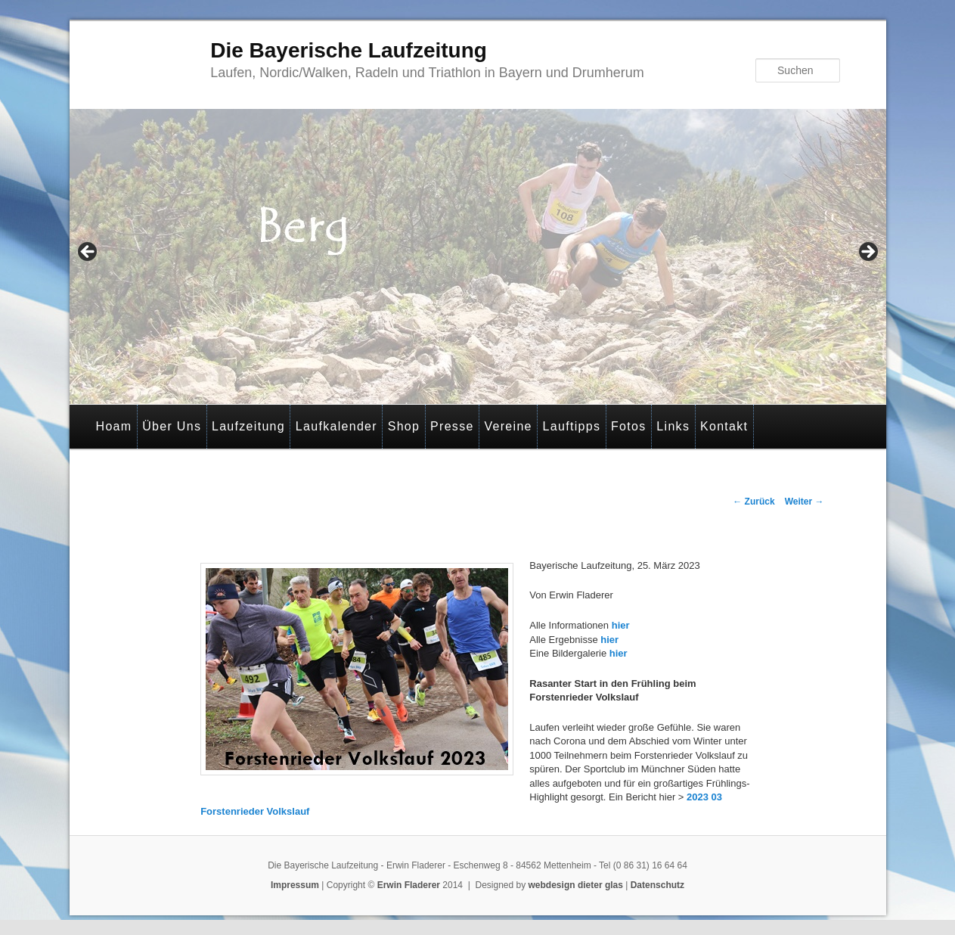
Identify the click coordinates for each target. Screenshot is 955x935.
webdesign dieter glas (576, 885)
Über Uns (171, 426)
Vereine (508, 426)
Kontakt (724, 426)
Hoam (114, 426)
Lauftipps (572, 426)
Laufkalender (336, 426)
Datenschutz (657, 885)
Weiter (804, 501)
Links (673, 426)
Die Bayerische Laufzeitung (348, 50)
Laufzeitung (248, 426)
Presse (452, 426)
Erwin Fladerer (408, 885)
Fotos (628, 426)
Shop (404, 426)
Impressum (295, 885)
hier (621, 625)
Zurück (753, 501)
